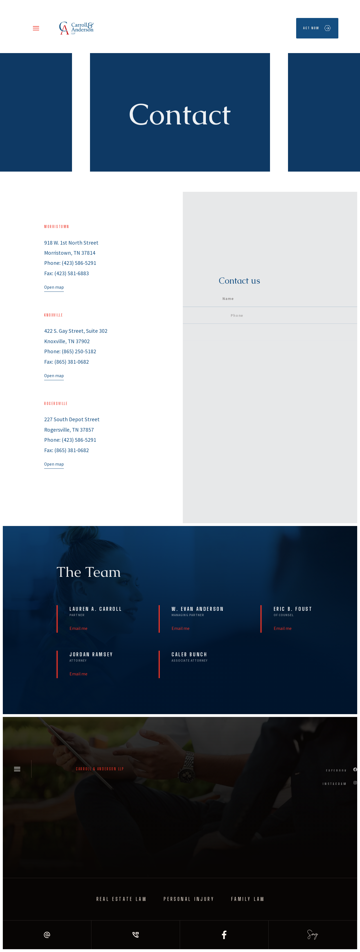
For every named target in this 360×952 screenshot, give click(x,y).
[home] (77, 28)
